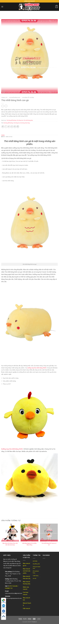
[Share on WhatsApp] (2, 126)
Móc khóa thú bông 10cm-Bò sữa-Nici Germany (10, 544)
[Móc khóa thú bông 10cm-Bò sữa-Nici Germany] (10, 532)
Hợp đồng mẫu (36, 563)
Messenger (3, 612)
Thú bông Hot (20, 120)
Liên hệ (34, 578)
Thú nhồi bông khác (14, 97)
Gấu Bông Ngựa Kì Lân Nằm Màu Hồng (29, 544)
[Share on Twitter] (8, 126)
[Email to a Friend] (11, 126)
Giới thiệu (35, 561)
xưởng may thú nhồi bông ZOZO (36, 368)
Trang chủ (4, 97)
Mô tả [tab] (2, 136)
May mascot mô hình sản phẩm (26, 571)
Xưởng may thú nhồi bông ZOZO (12, 449)
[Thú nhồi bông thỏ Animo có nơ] (49, 532)
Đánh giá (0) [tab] (9, 136)
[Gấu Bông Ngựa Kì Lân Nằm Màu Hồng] (29, 532)
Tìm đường (4, 601)
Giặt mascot (26, 608)
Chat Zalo (3, 606)
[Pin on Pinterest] (14, 126)
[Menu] (2, 7)
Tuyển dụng (35, 575)
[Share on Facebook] (5, 126)
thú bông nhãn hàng (25, 122)
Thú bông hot (17, 122)
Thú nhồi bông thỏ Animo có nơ (49, 544)
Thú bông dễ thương (28, 97)
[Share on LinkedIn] (17, 126)
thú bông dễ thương (8, 122)
